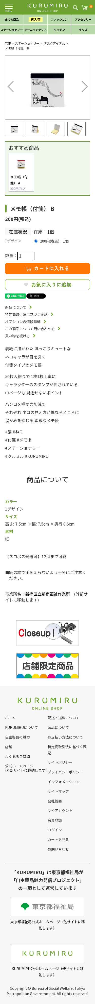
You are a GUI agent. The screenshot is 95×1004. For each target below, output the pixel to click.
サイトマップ (58, 791)
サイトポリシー (60, 762)
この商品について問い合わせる (30, 328)
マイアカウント (60, 810)
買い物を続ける (17, 335)
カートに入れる (47, 268)
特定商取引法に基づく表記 (26, 314)
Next (81, 85)
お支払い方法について (65, 737)
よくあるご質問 (17, 756)
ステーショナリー (12, 30)
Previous (11, 85)
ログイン (55, 829)
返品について (15, 307)
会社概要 (55, 801)
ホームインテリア (35, 30)
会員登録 (55, 820)
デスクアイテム (55, 43)
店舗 (8, 746)
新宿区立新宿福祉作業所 (47, 594)
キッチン (59, 30)
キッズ (83, 30)
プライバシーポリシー (65, 771)
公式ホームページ (19, 765)
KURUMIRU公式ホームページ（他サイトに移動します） (47, 960)
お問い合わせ (58, 849)
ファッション (59, 19)
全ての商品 (12, 19)
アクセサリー (83, 19)
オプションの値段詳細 (23, 321)
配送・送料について (64, 717)
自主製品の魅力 (17, 737)
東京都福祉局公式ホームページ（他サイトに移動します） (47, 913)
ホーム (10, 717)
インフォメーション (64, 781)
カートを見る (58, 839)
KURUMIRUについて (21, 727)
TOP (8, 43)
